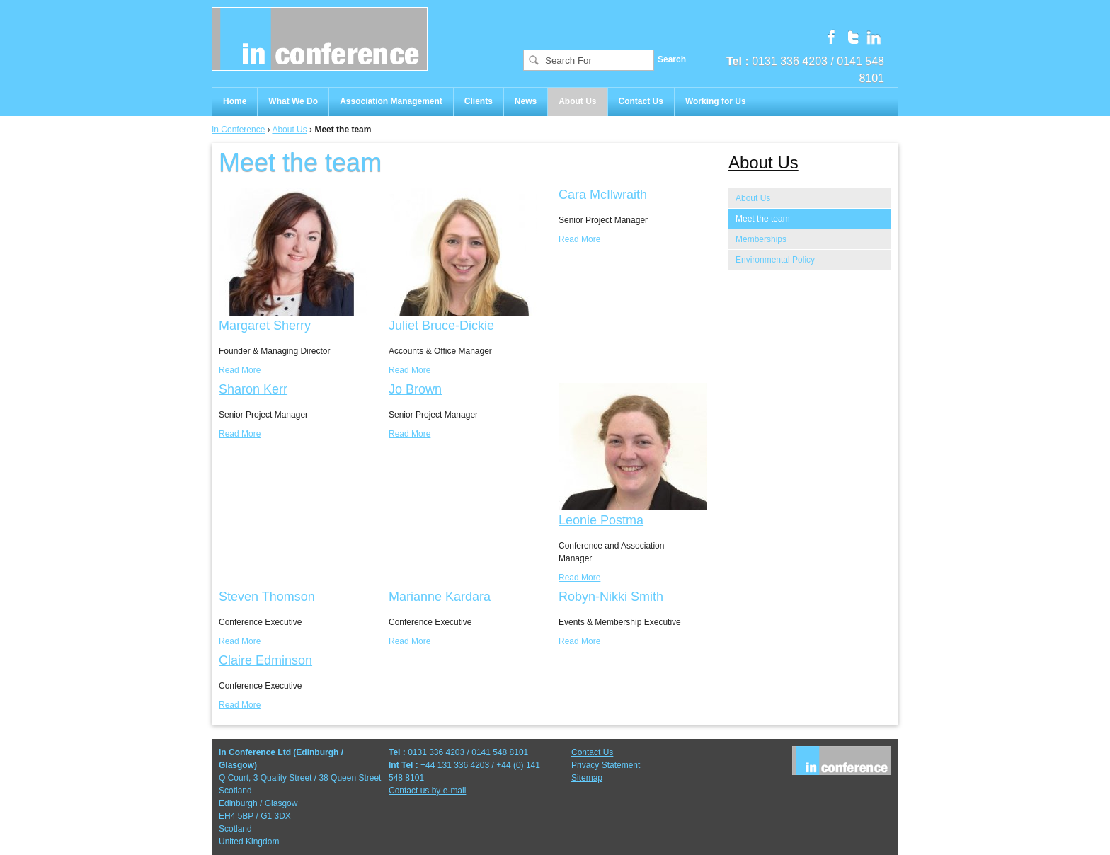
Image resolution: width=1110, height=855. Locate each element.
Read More (240, 370)
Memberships (761, 239)
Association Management (391, 101)
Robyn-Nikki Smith (611, 597)
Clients (478, 101)
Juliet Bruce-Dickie (441, 326)
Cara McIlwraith (603, 195)
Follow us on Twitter (852, 36)
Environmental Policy (775, 260)
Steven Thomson (267, 597)
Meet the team (763, 219)
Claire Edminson (265, 660)
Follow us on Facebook (831, 36)
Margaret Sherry (265, 326)
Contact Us (641, 101)
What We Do (293, 101)
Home (234, 101)
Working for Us (715, 101)
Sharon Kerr (253, 389)
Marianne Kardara (440, 597)
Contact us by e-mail (427, 791)
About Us (577, 101)
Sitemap (586, 778)
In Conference (238, 129)
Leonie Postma (601, 520)
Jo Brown (415, 389)
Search (672, 59)
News (526, 101)
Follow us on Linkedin (873, 36)
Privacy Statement (605, 765)
